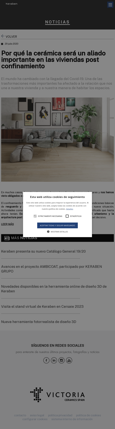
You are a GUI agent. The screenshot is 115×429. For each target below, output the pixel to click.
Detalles (69, 209)
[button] (57, 214)
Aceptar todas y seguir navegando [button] (57, 225)
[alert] (57, 214)
